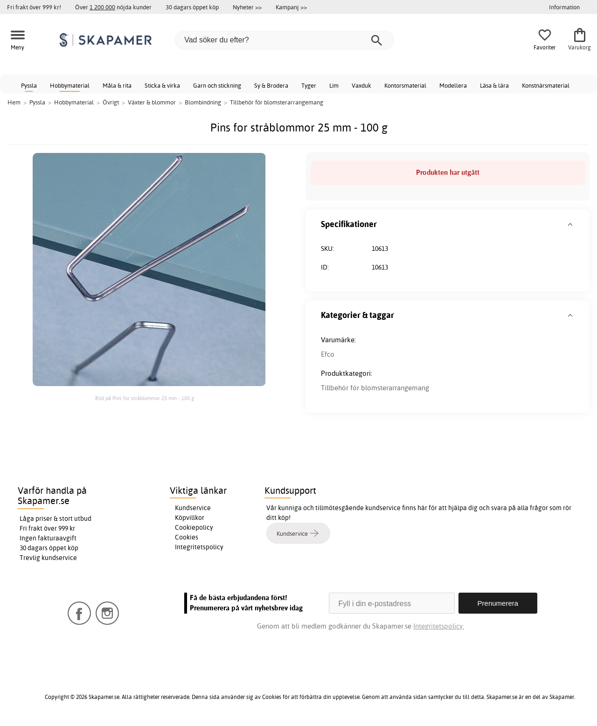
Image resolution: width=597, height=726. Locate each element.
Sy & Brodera (271, 85)
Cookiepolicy (194, 527)
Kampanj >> (291, 7)
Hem (14, 102)
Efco (327, 354)
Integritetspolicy (199, 547)
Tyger (308, 85)
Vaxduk (361, 85)
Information (564, 7)
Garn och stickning (217, 85)
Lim (334, 85)
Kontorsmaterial (405, 85)
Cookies (186, 537)
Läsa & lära (494, 85)
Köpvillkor (189, 517)
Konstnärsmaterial (545, 85)
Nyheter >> (247, 7)
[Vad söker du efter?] (284, 40)
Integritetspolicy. (438, 626)
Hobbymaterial (70, 85)
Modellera (453, 85)
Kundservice (193, 508)
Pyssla (29, 85)
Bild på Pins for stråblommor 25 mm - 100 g (144, 398)
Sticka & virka (162, 85)
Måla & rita (117, 85)
